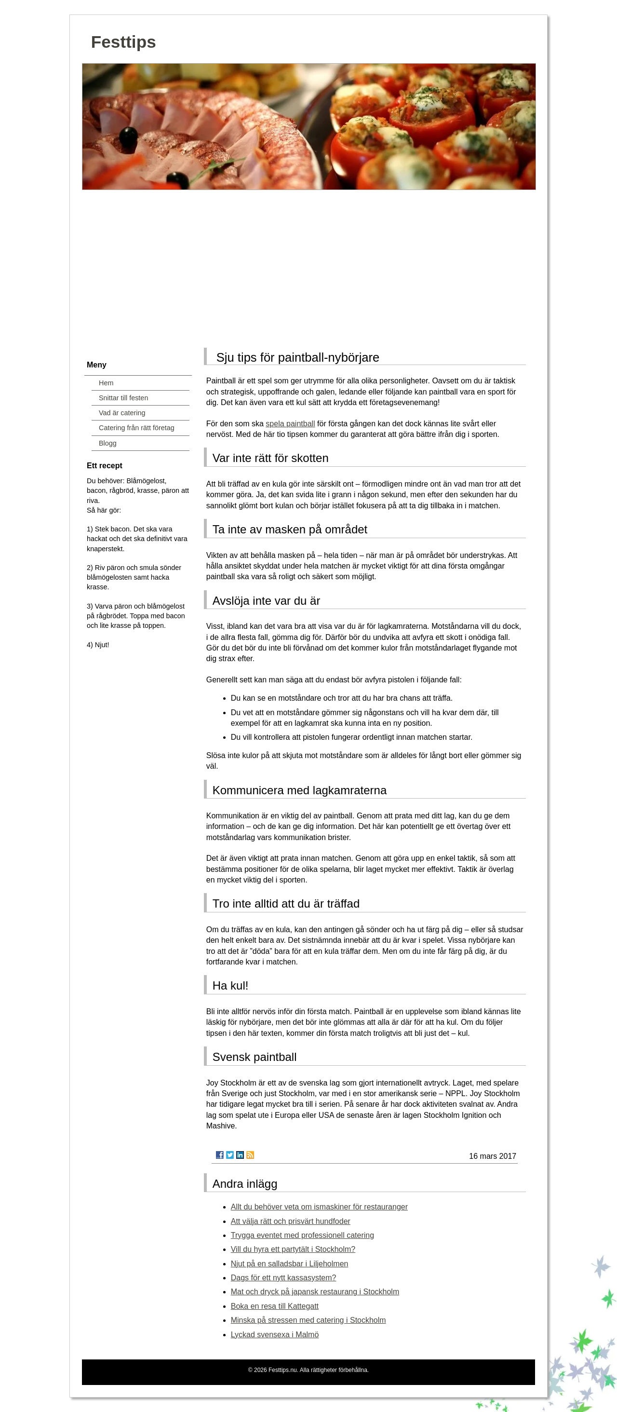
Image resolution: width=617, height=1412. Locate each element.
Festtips (123, 41)
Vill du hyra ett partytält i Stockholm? (293, 1249)
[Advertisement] (308, 265)
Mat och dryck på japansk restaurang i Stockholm (315, 1292)
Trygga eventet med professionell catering (302, 1235)
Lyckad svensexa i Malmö (275, 1335)
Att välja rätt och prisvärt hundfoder (290, 1221)
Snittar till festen (123, 398)
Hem (106, 383)
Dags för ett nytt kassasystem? (283, 1278)
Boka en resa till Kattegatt (275, 1306)
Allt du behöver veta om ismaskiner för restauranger (319, 1207)
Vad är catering (122, 413)
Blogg (108, 443)
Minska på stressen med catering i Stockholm (308, 1320)
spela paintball (290, 424)
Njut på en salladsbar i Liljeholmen (290, 1264)
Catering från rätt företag (136, 428)
